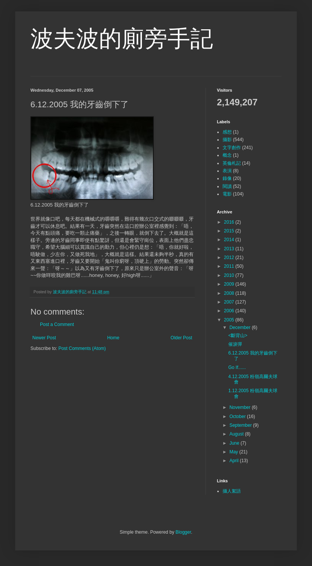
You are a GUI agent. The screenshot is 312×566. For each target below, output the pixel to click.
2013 (230, 248)
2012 (230, 257)
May (234, 452)
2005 (230, 320)
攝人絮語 (232, 491)
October (238, 416)
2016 (230, 222)
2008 (230, 293)
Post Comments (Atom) (82, 348)
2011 (230, 266)
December (240, 327)
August (237, 434)
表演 (227, 170)
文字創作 (232, 147)
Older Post (181, 337)
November (240, 407)
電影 (227, 194)
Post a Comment (57, 324)
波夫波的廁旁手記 (121, 38)
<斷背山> (237, 335)
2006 (230, 310)
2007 (230, 302)
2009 (230, 284)
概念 (227, 155)
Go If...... (237, 367)
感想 (227, 132)
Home (113, 337)
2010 (230, 275)
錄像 (227, 178)
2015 (230, 231)
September (241, 425)
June (234, 443)
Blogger (183, 532)
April (234, 460)
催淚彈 (235, 344)
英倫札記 (232, 163)
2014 (230, 239)
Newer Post (44, 337)
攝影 (227, 139)
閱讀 (227, 186)
